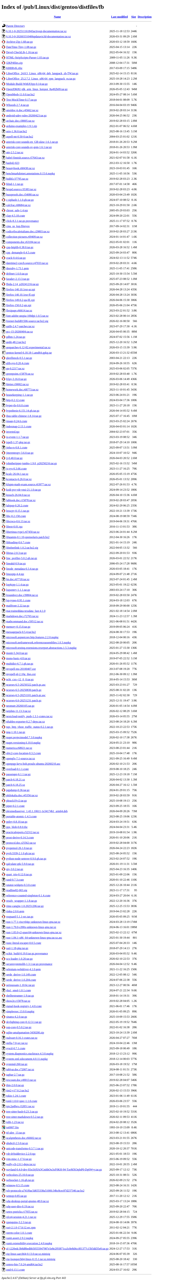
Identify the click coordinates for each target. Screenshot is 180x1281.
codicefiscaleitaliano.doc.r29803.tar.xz (28, 231)
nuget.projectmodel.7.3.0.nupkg (24, 737)
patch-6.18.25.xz (15, 784)
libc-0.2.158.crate (16, 516)
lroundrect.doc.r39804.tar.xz (22, 595)
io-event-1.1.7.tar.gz (17, 436)
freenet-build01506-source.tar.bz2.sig (27, 321)
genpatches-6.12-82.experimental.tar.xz (28, 347)
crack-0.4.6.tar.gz (16, 257)
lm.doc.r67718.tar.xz (17, 579)
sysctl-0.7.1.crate (15, 1048)
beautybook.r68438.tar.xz (20, 168)
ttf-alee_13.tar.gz (15, 1132)
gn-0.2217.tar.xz (15, 368)
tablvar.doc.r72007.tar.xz (20, 1069)
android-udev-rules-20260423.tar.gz (26, 115)
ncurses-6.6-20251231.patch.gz (23, 700)
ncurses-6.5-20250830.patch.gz (23, 689)
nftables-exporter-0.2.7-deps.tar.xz (25, 721)
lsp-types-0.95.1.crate (18, 600)
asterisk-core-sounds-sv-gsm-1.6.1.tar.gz (29, 147)
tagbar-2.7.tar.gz (15, 1074)
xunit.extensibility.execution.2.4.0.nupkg (29, 1243)
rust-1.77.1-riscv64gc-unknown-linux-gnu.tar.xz (33, 921)
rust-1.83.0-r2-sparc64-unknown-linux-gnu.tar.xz (34, 932)
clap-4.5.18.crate (15, 215)
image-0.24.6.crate (16, 421)
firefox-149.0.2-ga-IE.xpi (20, 299)
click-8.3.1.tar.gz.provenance (22, 220)
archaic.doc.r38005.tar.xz (20, 120)
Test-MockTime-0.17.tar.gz (21, 99)
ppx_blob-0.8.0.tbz (16, 826)
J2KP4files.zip (14, 62)
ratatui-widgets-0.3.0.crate (21, 884)
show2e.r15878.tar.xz (18, 1000)
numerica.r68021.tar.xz (19, 747)
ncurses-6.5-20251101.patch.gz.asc (26, 695)
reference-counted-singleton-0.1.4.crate (28, 895)
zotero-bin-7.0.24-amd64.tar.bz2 (24, 1264)
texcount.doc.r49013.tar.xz (21, 1079)
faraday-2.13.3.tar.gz (17, 278)
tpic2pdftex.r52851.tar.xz (20, 1106)
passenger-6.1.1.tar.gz (18, 774)
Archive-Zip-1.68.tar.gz (19, 41)
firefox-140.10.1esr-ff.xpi (20, 294)
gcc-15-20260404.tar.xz (19, 331)
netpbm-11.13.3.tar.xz (18, 711)
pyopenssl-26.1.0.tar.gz (19, 848)
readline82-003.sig (16, 890)
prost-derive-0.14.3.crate (20, 837)
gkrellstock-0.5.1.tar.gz (19, 357)
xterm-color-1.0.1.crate (19, 1232)
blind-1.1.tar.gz (14, 184)
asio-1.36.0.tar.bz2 (16, 131)
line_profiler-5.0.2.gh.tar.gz (21, 558)
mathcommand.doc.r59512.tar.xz (24, 621)
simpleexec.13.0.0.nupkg (20, 1011)
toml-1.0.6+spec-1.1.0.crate (21, 1101)
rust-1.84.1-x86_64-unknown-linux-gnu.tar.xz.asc (34, 937)
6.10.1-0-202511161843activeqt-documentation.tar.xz (36, 31)
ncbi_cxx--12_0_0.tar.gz (20, 679)
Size (133, 16)
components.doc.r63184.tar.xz (23, 241)
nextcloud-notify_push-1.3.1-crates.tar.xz (29, 716)
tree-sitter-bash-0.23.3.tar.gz (22, 1111)
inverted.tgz (13, 431)
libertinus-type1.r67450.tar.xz (23, 531)
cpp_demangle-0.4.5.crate (20, 252)
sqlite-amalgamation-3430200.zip (25, 1032)
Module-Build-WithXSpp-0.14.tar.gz (27, 83)
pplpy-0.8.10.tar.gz (16, 821)
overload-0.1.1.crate (17, 769)
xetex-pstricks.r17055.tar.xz (21, 1211)
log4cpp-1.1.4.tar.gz (17, 584)
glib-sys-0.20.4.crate (17, 363)
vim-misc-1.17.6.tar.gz (19, 1159)
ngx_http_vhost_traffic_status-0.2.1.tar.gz (29, 726)
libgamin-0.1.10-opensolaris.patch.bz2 (27, 537)
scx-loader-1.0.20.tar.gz (19, 958)
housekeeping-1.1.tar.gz (19, 394)
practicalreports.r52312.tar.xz (22, 832)
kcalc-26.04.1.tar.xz (17, 473)
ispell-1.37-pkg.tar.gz (18, 442)
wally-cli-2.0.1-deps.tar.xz (21, 1164)
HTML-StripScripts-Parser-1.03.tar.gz (27, 57)
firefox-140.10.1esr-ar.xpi (20, 289)
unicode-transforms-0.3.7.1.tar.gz (25, 1148)
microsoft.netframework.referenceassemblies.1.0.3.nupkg (38, 642)
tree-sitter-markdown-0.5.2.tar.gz (24, 1116)
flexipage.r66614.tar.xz (19, 310)
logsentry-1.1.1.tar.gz (18, 589)
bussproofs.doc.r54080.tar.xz (22, 194)
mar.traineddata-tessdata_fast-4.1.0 (25, 610)
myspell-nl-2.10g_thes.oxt (21, 674)
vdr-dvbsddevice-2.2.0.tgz (21, 1153)
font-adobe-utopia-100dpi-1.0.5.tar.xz (27, 315)
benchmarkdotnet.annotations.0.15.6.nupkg (30, 173)
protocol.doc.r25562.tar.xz (21, 842)
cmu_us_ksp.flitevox (18, 226)
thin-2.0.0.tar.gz (15, 1085)
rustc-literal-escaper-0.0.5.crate (23, 942)
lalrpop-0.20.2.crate (17, 505)
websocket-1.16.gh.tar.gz (20, 1180)
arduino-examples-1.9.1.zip (21, 126)
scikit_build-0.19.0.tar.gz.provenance (27, 953)
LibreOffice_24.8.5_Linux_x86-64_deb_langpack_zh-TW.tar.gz (42, 73)
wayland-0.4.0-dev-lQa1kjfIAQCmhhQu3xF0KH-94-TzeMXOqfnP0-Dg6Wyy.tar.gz (54, 1169)
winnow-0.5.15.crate (17, 1185)
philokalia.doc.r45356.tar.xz (22, 795)
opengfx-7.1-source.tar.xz (20, 758)
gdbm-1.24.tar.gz (15, 336)
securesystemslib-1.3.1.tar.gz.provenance (29, 964)
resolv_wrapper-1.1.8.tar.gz (21, 900)
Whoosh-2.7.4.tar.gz (17, 104)
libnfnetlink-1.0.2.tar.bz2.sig (22, 547)
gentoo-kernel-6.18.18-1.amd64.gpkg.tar (29, 352)
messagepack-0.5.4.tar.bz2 (21, 631)
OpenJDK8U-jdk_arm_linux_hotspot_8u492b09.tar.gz (37, 89)
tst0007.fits (12, 1127)
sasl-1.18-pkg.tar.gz (17, 948)
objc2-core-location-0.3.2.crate (23, 753)
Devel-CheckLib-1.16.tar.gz (22, 52)
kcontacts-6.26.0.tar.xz (19, 479)
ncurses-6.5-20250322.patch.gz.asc (26, 684)
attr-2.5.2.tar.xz (14, 152)
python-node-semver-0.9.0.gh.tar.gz (26, 858)
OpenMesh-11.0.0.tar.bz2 (20, 94)
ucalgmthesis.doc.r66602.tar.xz (23, 1137)
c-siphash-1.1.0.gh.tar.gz (20, 199)
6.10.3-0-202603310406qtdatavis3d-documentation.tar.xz (38, 36)
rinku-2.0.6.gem (15, 911)
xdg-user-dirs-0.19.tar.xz (20, 1206)
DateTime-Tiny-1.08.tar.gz (21, 46)
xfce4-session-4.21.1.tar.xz (21, 1216)
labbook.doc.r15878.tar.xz (21, 500)
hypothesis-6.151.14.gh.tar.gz (22, 410)
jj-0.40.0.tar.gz (14, 458)
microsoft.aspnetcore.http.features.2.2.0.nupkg (32, 637)
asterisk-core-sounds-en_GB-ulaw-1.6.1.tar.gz (32, 141)
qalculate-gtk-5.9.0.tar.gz (20, 863)
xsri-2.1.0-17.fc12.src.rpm (21, 1227)
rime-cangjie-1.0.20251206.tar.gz (25, 906)
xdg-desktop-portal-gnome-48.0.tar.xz (27, 1201)
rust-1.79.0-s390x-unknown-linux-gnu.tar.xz (31, 927)
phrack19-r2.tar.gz (16, 800)
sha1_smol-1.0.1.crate (18, 990)
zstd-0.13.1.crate (15, 1269)
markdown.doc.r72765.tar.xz (22, 616)
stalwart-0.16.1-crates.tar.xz (21, 1037)
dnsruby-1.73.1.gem (17, 268)
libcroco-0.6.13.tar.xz (18, 521)
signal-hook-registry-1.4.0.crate (24, 1006)
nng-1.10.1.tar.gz (15, 732)
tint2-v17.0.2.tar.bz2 (17, 1090)
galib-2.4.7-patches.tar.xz (20, 326)
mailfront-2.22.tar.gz (17, 605)
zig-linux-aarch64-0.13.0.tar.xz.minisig (28, 1253)
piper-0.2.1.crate (15, 805)
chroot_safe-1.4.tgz (17, 210)
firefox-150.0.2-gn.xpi (18, 305)
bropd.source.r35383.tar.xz (21, 189)
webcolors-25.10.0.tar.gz (20, 1174)
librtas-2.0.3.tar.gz (16, 552)
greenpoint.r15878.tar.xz (20, 373)
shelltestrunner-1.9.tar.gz (20, 995)
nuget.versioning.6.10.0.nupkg (23, 742)
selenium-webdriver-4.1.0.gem (23, 969)
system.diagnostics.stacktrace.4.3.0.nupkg (29, 1053)
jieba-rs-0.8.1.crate (16, 447)
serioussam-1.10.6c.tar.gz (20, 985)
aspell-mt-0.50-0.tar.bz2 (19, 136)
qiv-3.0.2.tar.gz (14, 869)
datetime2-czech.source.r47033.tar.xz (27, 263)
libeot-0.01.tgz (14, 526)
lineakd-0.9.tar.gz (16, 563)
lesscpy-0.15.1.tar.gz (17, 510)
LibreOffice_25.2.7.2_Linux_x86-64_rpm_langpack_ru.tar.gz (41, 78)
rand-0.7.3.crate (15, 879)
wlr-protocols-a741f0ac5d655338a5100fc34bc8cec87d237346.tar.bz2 (45, 1190)
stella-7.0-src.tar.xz (17, 1043)
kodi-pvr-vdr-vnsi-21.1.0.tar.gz (23, 489)
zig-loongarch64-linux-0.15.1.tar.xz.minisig (30, 1259)
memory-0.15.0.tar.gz (18, 626)
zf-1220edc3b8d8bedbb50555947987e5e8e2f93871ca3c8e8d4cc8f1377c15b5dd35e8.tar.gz (57, 1248)
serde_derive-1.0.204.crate (21, 979)
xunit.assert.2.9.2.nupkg (19, 1238)
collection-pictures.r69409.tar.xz (24, 236)
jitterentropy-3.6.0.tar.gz (20, 452)
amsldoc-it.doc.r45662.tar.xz (22, 110)
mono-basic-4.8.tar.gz (18, 658)
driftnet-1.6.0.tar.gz (17, 273)
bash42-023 (12, 162)
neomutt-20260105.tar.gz (20, 705)
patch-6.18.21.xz (15, 779)
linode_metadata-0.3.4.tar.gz (22, 568)
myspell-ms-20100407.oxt (21, 668)
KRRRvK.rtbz (14, 68)
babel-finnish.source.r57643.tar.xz (25, 157)
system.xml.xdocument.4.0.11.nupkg (27, 1058)
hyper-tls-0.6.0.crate (17, 405)
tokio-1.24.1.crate (16, 1095)
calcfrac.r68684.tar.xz (18, 205)
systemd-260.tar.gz (16, 1064)
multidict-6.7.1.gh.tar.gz (19, 663)
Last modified (119, 16)
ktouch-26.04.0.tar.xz (18, 494)
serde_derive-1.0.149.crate (21, 974)
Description (145, 16)
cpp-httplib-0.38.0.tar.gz (19, 247)
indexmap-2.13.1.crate (18, 426)
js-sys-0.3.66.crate (16, 468)
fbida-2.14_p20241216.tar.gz (22, 284)
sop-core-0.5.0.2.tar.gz (18, 1027)
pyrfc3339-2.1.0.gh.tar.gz (20, 853)
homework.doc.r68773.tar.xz (22, 389)
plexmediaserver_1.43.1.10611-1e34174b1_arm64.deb (37, 811)
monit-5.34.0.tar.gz (17, 653)
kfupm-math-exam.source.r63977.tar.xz (28, 484)
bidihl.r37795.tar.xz (17, 178)
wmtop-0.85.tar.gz (16, 1195)
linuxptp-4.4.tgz (15, 574)
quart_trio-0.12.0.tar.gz (19, 874)
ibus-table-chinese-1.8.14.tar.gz (23, 415)
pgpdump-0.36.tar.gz (18, 790)
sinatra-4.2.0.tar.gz (16, 1016)
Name (57, 16)
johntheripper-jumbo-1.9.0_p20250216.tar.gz (31, 463)
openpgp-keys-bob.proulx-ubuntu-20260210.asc (33, 763)
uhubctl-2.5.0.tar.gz (17, 1143)
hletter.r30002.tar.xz (17, 384)
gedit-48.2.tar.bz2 (16, 342)
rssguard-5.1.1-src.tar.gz (19, 916)
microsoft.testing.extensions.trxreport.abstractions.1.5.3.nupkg (41, 647)
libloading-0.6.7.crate (18, 542)
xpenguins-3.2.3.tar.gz (18, 1222)
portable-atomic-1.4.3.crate (21, 816)
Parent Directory (15, 25)
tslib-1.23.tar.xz (15, 1122)
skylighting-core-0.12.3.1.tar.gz (23, 1021)
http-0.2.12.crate (15, 400)
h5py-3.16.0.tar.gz (16, 379)
